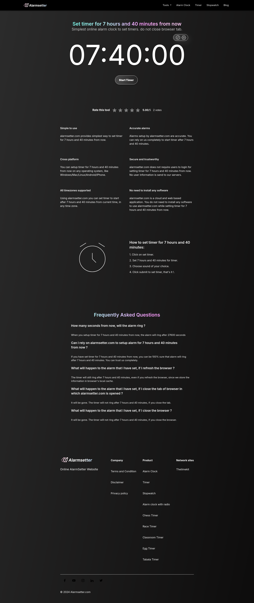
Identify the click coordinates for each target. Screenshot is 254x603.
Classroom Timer (153, 537)
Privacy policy (119, 493)
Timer (198, 5)
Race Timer (149, 526)
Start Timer (126, 80)
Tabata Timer (151, 559)
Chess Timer (150, 515)
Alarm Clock (183, 5)
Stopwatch (213, 5)
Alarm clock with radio (156, 504)
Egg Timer (149, 548)
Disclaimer (117, 482)
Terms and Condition (123, 471)
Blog (226, 5)
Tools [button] (166, 5)
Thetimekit (182, 469)
